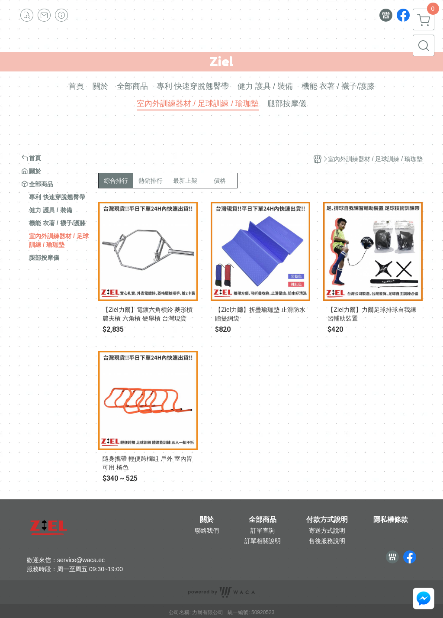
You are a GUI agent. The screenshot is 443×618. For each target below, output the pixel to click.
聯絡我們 (207, 530)
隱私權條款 (390, 519)
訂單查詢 (262, 530)
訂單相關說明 (262, 541)
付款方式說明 (327, 519)
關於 (207, 519)
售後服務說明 (327, 541)
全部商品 (262, 519)
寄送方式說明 (327, 530)
